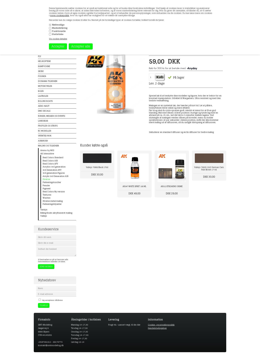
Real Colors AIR (50, 160)
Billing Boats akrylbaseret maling (56, 212)
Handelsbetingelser (157, 328)
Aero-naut (43, 106)
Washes (46, 197)
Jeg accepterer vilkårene (52, 300)
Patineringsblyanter (52, 204)
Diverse (46, 179)
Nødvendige (58, 25)
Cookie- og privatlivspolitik (161, 325)
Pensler (46, 185)
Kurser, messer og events (51, 116)
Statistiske (57, 34)
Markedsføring (60, 28)
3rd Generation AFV (52, 170)
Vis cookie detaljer (58, 39)
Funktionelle (59, 31)
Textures (47, 194)
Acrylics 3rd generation (54, 166)
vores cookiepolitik (59, 15)
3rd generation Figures (54, 173)
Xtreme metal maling (53, 201)
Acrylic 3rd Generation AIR (55, 176)
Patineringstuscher (52, 182)
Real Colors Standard (53, 157)
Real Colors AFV (50, 163)
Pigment (46, 188)
